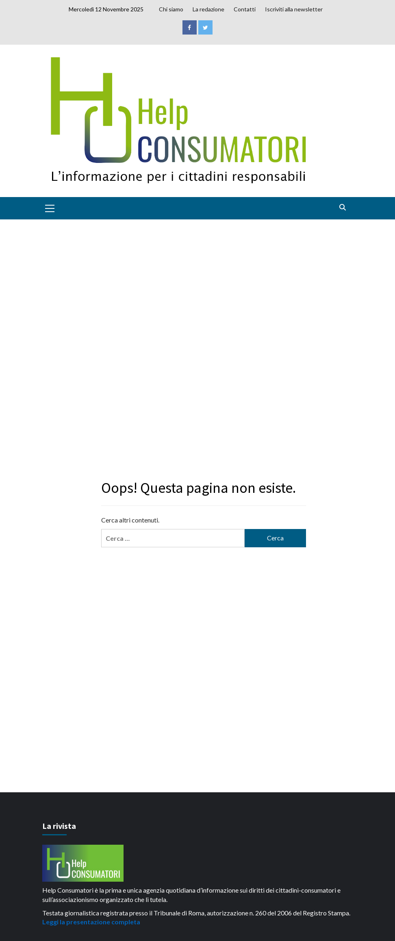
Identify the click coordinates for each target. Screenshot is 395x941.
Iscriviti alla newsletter (294, 9)
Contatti (245, 9)
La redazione (208, 9)
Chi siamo (171, 9)
